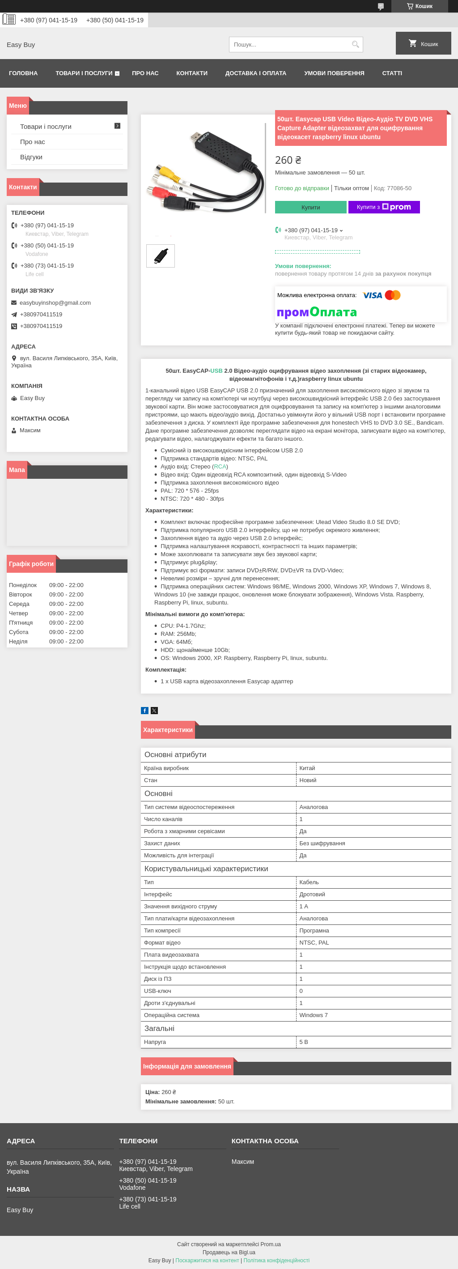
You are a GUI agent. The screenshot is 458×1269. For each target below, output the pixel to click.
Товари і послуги (83, 73)
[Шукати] (355, 44)
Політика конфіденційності (277, 1260)
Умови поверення (334, 73)
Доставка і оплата (255, 73)
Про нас (145, 73)
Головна (23, 73)
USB (216, 370)
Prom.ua (271, 1244)
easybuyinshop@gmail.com (55, 302)
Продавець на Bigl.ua (229, 1252)
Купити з (384, 207)
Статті (392, 73)
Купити (310, 207)
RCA (220, 466)
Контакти (192, 73)
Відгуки (31, 157)
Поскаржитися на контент (207, 1260)
